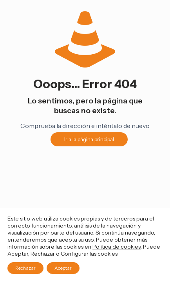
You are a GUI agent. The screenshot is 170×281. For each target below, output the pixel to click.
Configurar (75, 253)
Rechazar (25, 268)
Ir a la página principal (89, 139)
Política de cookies (116, 246)
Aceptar (63, 268)
